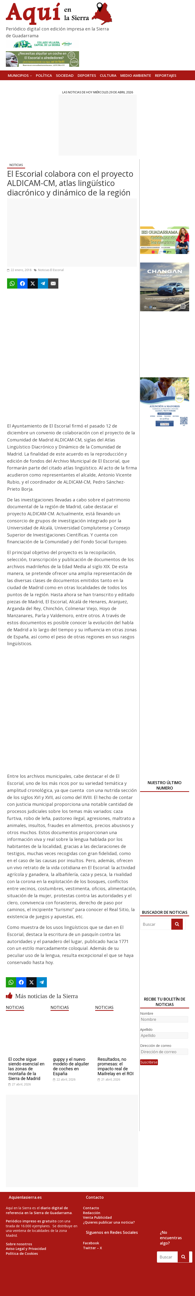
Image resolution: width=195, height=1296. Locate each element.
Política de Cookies (22, 1253)
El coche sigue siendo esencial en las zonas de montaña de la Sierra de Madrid (26, 1069)
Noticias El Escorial (51, 270)
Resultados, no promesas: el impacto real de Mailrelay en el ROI (115, 1066)
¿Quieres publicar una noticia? (109, 1222)
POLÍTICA (44, 75)
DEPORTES (87, 75)
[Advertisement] (98, 125)
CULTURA (108, 75)
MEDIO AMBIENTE (135, 75)
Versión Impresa (42, 85)
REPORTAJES (165, 75)
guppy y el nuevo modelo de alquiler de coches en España (71, 1066)
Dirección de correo (155, 1045)
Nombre (146, 1013)
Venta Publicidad (97, 1217)
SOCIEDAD (65, 75)
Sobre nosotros (19, 1244)
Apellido (146, 1029)
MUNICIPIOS (18, 75)
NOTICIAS (16, 165)
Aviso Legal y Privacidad (26, 1248)
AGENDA (15, 85)
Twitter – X (92, 1248)
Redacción (91, 1212)
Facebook (91, 1243)
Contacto (91, 1208)
